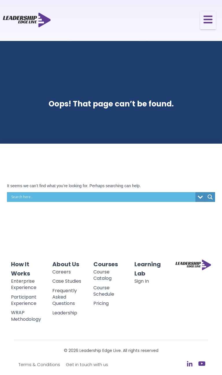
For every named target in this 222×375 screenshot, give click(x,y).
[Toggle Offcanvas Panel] (208, 20)
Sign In (141, 281)
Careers (61, 272)
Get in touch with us (87, 364)
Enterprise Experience (23, 284)
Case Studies (66, 281)
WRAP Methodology (26, 315)
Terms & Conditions (39, 364)
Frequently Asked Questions (64, 297)
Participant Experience (23, 300)
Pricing (101, 303)
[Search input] (102, 197)
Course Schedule (103, 290)
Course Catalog (102, 275)
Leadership (64, 313)
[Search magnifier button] (210, 197)
